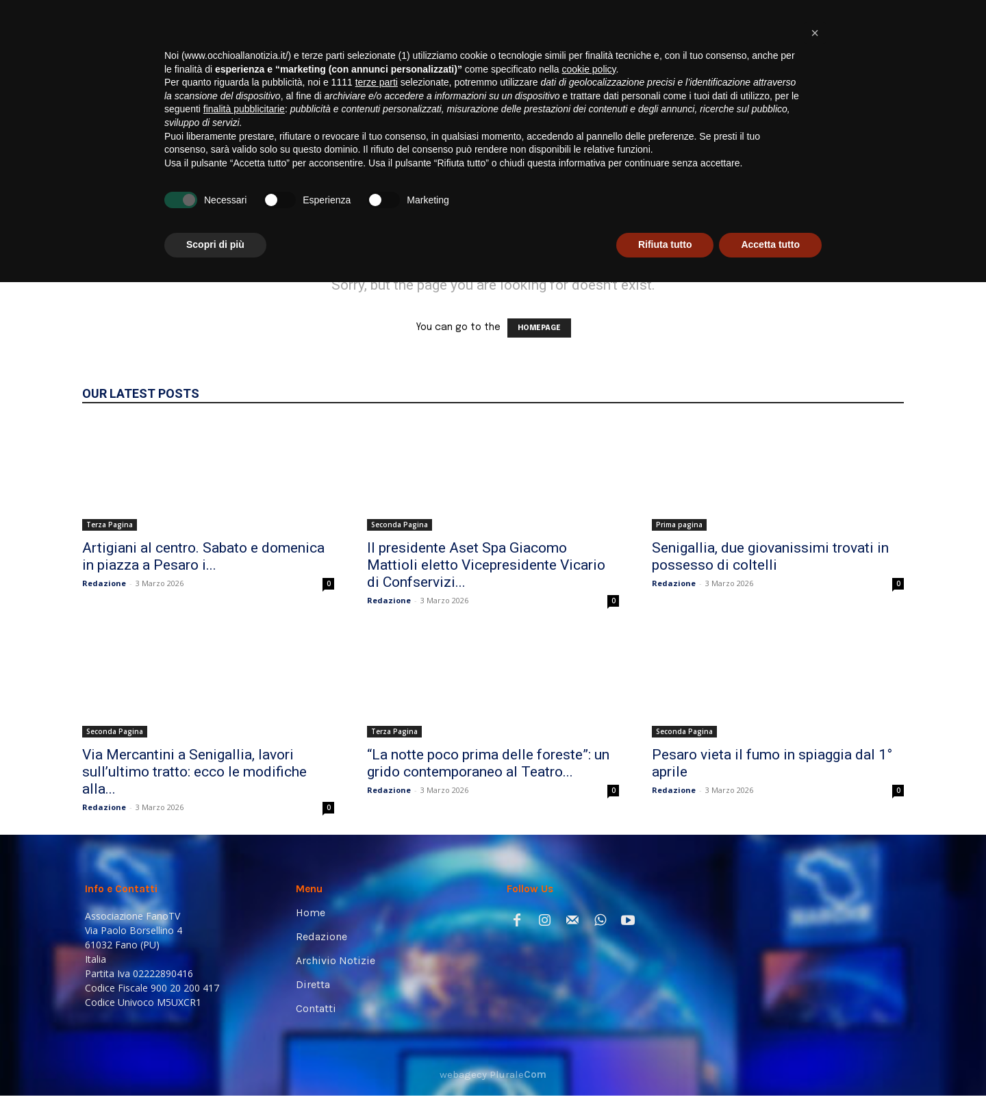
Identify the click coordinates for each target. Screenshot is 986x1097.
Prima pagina (679, 524)
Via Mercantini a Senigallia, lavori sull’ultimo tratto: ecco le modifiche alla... (194, 771)
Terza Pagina (109, 524)
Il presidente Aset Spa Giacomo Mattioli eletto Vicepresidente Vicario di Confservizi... (486, 565)
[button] (880, 192)
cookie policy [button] (588, 884)
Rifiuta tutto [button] (665, 1059)
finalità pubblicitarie (244, 923)
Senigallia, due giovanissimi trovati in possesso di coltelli (770, 556)
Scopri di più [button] (215, 1059)
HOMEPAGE (539, 328)
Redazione (104, 583)
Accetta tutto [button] (770, 1059)
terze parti (376, 897)
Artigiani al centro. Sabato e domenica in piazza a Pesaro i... (203, 556)
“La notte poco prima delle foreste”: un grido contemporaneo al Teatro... (488, 763)
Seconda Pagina (399, 524)
